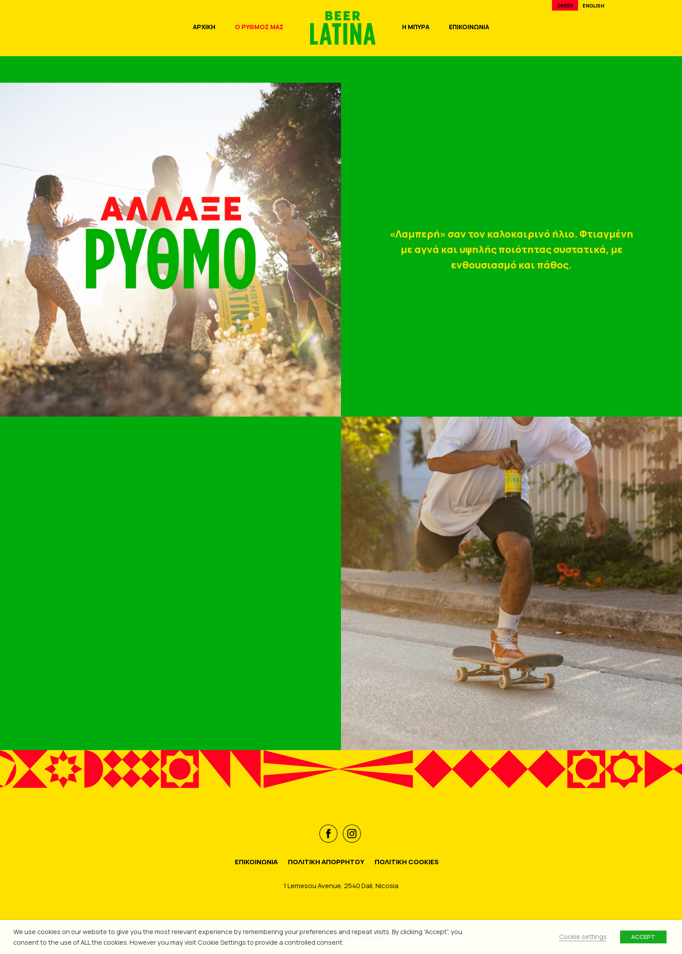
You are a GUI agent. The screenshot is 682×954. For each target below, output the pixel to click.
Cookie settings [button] (583, 936)
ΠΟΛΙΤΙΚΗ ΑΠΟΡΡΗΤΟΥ (326, 861)
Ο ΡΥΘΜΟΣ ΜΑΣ (259, 27)
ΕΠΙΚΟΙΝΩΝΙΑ (469, 27)
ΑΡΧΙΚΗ (204, 27)
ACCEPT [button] (643, 937)
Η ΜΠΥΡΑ (415, 27)
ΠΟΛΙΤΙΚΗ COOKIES (407, 861)
